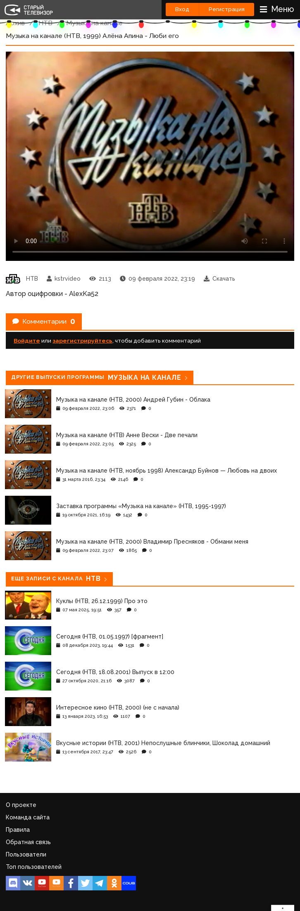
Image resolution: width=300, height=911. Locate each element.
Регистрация (227, 9)
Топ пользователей (34, 867)
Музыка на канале (94, 23)
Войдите (27, 340)
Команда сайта (28, 817)
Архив (15, 23)
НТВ (45, 23)
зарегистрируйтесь (82, 340)
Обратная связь (28, 842)
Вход (182, 9)
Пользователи (26, 854)
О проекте (21, 805)
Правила (18, 829)
